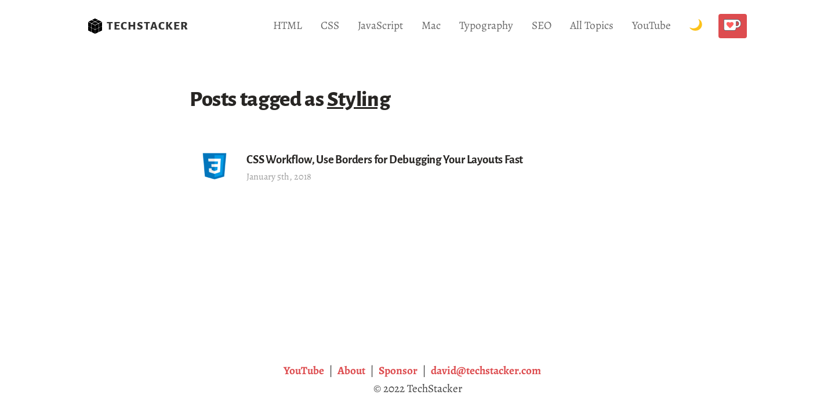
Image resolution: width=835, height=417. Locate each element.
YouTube (651, 25)
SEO (541, 25)
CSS (330, 25)
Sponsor (398, 370)
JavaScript (380, 25)
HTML (287, 25)
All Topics (591, 25)
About (351, 370)
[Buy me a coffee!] (732, 26)
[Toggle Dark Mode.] (695, 26)
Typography (486, 25)
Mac (431, 25)
